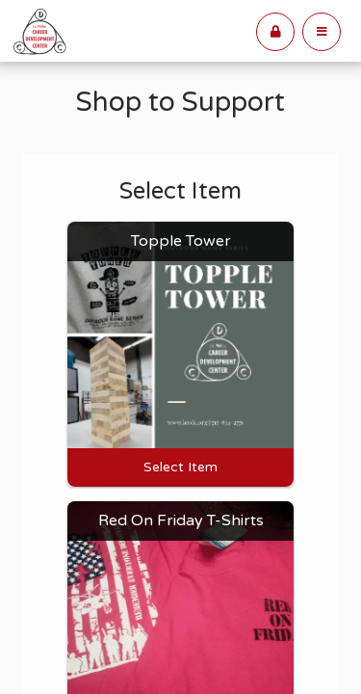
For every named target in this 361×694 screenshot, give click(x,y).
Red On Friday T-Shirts (181, 520)
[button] (321, 32)
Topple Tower (181, 241)
